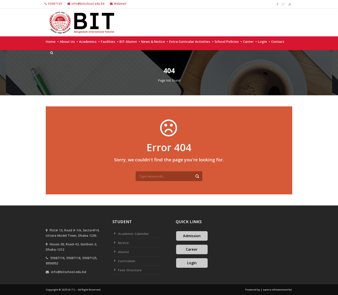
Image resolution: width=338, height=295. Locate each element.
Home (51, 41)
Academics (88, 41)
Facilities (108, 41)
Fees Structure (130, 270)
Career (248, 41)
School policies (227, 41)
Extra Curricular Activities (189, 41)
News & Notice (153, 41)
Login (262, 41)
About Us (67, 41)
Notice (123, 242)
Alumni (123, 252)
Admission (192, 235)
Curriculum (126, 261)
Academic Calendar (133, 233)
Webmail (120, 4)
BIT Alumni (128, 41)
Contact (277, 41)
